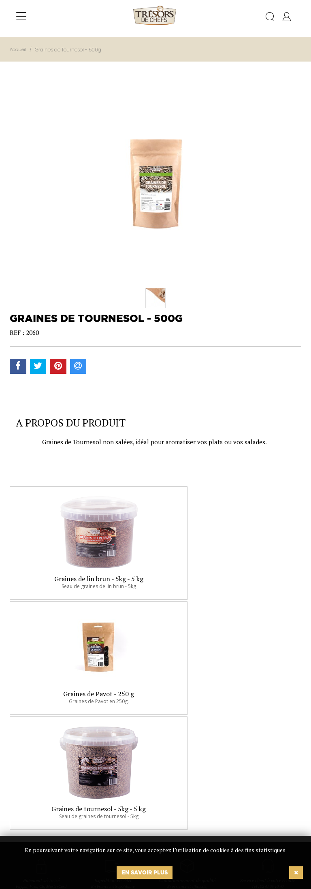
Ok (135, 816)
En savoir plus (144, 872)
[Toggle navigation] (21, 16)
